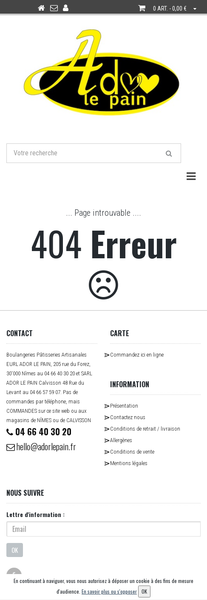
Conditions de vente (132, 452)
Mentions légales (128, 463)
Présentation (124, 406)
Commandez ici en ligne (137, 354)
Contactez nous (127, 417)
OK (14, 549)
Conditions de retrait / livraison (145, 429)
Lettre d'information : (35, 514)
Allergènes (121, 440)
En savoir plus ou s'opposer (109, 591)
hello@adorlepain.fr (41, 446)
